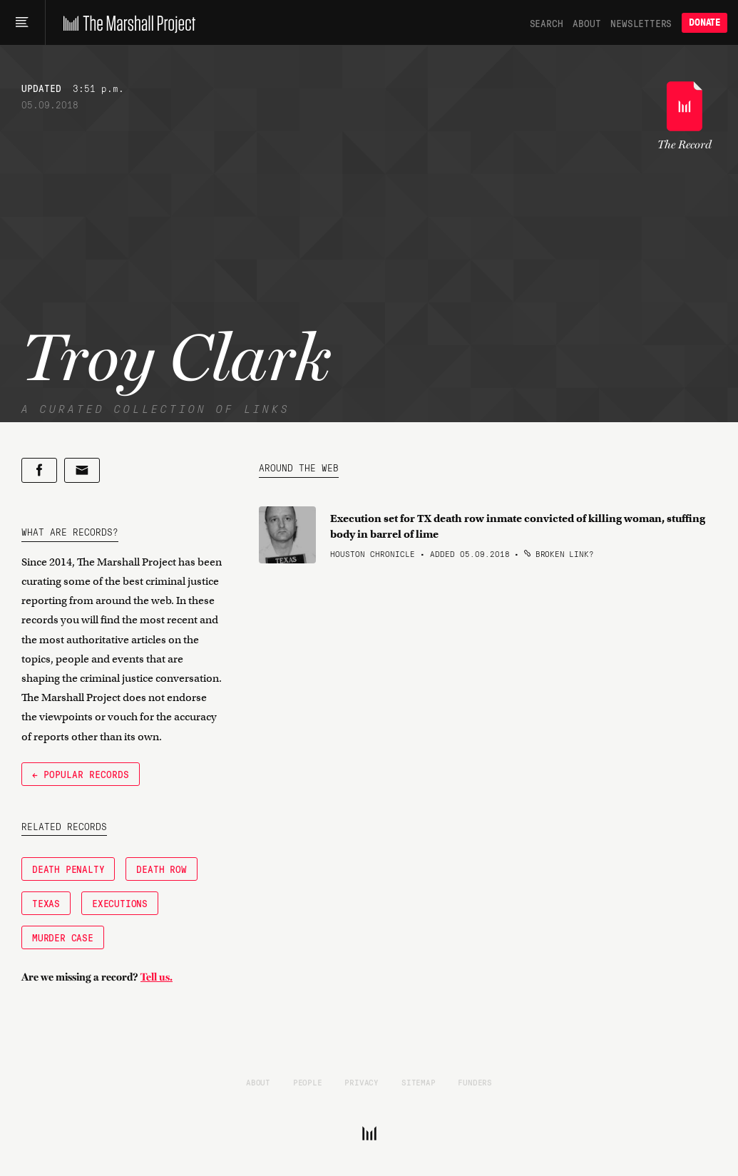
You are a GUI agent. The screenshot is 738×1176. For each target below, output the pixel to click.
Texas (46, 902)
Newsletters (641, 22)
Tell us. (156, 977)
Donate (704, 22)
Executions (120, 902)
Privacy (361, 1082)
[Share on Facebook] (39, 470)
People (307, 1082)
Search (546, 22)
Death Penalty (68, 868)
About (586, 22)
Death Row (161, 868)
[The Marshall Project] (126, 23)
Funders (475, 1082)
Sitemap (418, 1082)
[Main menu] (22, 23)
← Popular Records (80, 773)
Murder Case (62, 937)
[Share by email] (82, 470)
